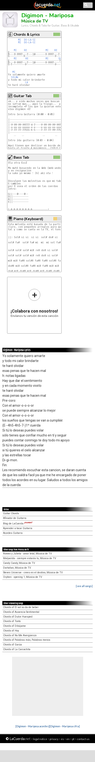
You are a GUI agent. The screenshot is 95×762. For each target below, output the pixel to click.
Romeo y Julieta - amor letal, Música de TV (27, 553)
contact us (83, 738)
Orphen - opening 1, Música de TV (22, 577)
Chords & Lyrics (27, 34)
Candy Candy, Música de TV (19, 563)
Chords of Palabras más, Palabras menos (26, 639)
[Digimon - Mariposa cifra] (65, 726)
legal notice (40, 738)
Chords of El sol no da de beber (21, 607)
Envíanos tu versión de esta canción (34, 303)
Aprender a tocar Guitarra (17, 528)
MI (19, 39)
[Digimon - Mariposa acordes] (32, 726)
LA (29, 39)
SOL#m (14, 77)
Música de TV (34, 21)
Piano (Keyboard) (28, 219)
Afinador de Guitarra (14, 518)
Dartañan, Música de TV (17, 567)
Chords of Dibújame (14, 625)
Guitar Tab (23, 96)
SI (34, 39)
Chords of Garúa (12, 644)
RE (25, 50)
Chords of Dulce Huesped (17, 616)
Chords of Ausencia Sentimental (21, 612)
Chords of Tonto (12, 621)
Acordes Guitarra (13, 533)
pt (73, 738)
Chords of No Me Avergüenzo (19, 635)
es (62, 738)
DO (25, 39)
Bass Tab (21, 157)
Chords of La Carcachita (16, 649)
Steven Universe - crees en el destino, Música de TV (33, 572)
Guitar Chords (11, 513)
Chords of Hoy (11, 630)
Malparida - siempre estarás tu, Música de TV (29, 558)
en (68, 738)
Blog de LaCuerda (17, 523)
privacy (54, 738)
